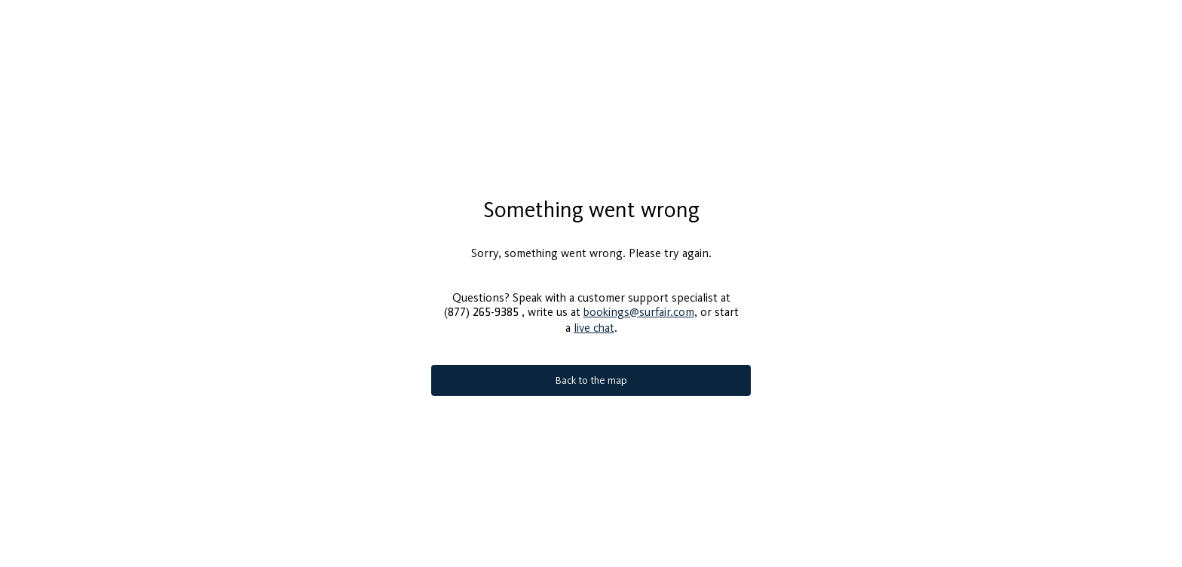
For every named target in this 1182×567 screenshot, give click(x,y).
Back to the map (591, 374)
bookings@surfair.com (638, 306)
